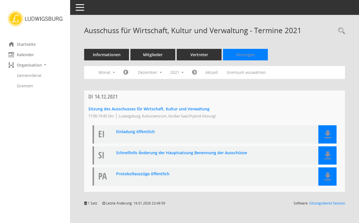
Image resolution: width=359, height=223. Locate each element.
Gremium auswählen (246, 72)
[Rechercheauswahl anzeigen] (340, 31)
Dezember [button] (150, 72)
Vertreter (199, 54)
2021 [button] (177, 72)
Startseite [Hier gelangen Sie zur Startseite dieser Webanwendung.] (22, 44)
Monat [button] (106, 72)
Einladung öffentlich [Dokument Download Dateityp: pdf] (135, 131)
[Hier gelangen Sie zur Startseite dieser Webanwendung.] (35, 19)
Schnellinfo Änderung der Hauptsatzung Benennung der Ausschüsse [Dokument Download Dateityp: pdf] (181, 153)
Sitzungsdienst (327, 203)
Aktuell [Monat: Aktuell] (211, 72)
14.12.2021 (103, 96)
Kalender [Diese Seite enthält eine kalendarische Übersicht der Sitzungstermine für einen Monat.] (21, 54)
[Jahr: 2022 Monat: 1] (194, 72)
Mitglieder (153, 54)
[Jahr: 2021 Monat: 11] (125, 72)
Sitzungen (245, 54)
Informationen (107, 54)
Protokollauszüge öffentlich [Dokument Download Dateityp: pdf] (142, 174)
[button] (35, 65)
